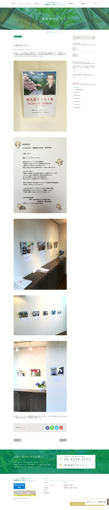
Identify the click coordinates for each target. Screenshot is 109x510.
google (61, 430)
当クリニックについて (49, 487)
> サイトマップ (16, 503)
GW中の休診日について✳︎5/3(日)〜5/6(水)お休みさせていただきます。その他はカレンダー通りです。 (83, 67)
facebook (47, 430)
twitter (56, 430)
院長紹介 (46, 490)
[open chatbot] (96, 502)
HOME (46, 485)
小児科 (65, 485)
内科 (45, 492)
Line (52, 430)
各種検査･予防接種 (68, 487)
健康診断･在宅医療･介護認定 (70, 490)
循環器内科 (47, 495)
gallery (18, 36)
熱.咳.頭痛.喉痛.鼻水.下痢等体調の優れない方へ (84, 74)
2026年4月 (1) (79, 89)
